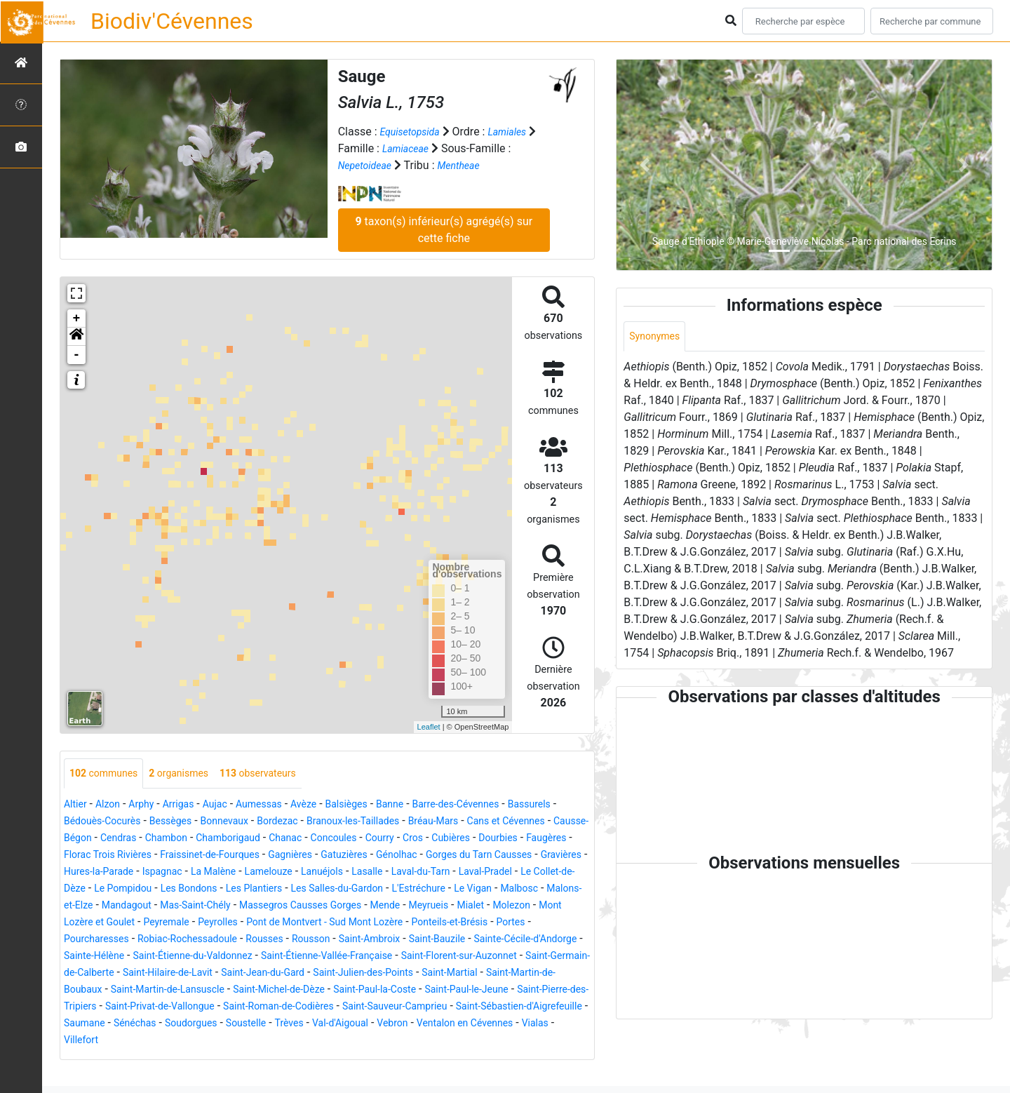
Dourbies (170, 856)
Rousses (297, 957)
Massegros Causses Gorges (288, 923)
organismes (193, 774)
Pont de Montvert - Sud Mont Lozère (358, 940)
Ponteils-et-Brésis (500, 940)
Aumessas (281, 805)
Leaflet (428, 727)
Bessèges (242, 822)
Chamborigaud (386, 839)
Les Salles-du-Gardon (243, 906)
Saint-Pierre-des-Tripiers (364, 1024)
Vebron (325, 1058)
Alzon (113, 805)
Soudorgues (99, 1058)
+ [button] (77, 318)
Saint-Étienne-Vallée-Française (454, 974)
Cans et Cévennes (108, 839)
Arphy (149, 805)
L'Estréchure (335, 906)
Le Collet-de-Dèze (417, 890)
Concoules (504, 839)
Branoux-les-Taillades (447, 822)
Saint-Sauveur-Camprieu (259, 1041)
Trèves (209, 1058)
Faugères (224, 856)
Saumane (504, 1041)
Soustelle (161, 1058)
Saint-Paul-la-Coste (144, 1024)
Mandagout (92, 923)
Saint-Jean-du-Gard (475, 991)
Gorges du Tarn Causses (242, 873)
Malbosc (447, 906)
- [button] (77, 355)
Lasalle (202, 890)
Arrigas (191, 805)
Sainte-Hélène (190, 974)
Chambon (316, 839)
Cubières (117, 856)
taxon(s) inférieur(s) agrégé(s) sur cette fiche (443, 230)
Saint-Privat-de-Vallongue (495, 1024)
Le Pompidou (502, 890)
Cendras (263, 839)
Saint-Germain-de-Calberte (242, 991)
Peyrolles (237, 940)
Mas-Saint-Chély (170, 923)
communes (108, 774)
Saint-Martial (190, 1007)
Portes (569, 940)
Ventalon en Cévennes (406, 1058)
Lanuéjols (151, 890)
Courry (555, 839)
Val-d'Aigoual (266, 1058)
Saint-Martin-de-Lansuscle (428, 1007)
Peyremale (180, 940)
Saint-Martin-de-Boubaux (292, 1007)
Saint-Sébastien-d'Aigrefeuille (400, 1041)
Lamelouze (91, 890)
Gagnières (512, 856)
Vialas (486, 1058)
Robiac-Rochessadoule (210, 957)
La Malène (536, 873)
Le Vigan (396, 906)
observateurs (281, 774)
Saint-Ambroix (414, 957)
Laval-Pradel (334, 890)
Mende (385, 923)
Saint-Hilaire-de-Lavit (367, 991)
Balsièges (378, 805)
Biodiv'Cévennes (171, 21)
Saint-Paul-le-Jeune (249, 1024)
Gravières (334, 873)
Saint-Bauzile (491, 957)
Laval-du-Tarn (261, 890)
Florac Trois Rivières (306, 856)
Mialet (479, 923)
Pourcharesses (106, 957)
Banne (427, 805)
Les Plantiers (149, 906)
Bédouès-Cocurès (165, 822)
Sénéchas (561, 1041)
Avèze (330, 805)
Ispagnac (478, 873)
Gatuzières (90, 873)
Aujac (231, 805)
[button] (76, 337)
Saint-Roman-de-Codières (127, 1041)
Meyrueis (433, 923)
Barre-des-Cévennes (501, 805)
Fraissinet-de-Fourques (422, 856)
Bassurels (88, 822)
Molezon (525, 923)
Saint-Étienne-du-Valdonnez (302, 974)
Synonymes (658, 337)
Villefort (529, 1058)
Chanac (450, 839)
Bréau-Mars (538, 822)
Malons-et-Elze (515, 906)
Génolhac (149, 873)
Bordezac (362, 822)
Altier (77, 805)
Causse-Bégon (198, 839)
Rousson (348, 957)
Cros (75, 856)
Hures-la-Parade (407, 873)
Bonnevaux (303, 822)
